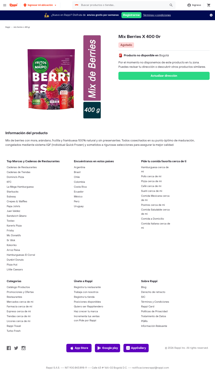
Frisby (10, 230)
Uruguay (78, 206)
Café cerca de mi (151, 186)
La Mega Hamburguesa (20, 186)
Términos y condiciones (157, 15)
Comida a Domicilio (152, 218)
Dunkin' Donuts (15, 259)
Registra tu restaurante (87, 287)
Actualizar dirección (164, 76)
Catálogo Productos (18, 287)
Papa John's (13, 206)
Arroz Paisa (13, 250)
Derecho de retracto (153, 292)
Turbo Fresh (13, 331)
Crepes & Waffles (17, 201)
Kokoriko (12, 245)
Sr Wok (11, 240)
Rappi (7, 27)
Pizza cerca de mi (151, 181)
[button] (40, 5)
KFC (9, 182)
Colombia (79, 182)
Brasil (77, 172)
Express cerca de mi (19, 311)
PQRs (144, 321)
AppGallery (136, 348)
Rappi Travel (14, 326)
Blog (143, 287)
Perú (76, 201)
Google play (107, 348)
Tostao (10, 220)
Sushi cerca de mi (151, 191)
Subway (11, 196)
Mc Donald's (14, 235)
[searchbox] (123, 5)
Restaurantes (14, 297)
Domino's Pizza (15, 177)
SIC (143, 297)
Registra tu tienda (84, 297)
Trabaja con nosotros (86, 292)
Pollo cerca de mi (151, 176)
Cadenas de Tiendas (18, 172)
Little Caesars (15, 269)
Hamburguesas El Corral (21, 255)
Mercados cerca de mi (20, 301)
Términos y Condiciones (155, 301)
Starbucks (12, 191)
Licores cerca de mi (18, 321)
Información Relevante (154, 326)
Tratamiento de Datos (153, 316)
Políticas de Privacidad (154, 311)
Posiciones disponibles (87, 301)
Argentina (79, 167)
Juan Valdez (13, 211)
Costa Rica (80, 186)
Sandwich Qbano (17, 216)
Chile (77, 177)
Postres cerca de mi (153, 205)
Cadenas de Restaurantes (22, 167)
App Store (79, 348)
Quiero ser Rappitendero (88, 306)
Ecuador (79, 191)
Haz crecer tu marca (86, 311)
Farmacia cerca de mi (19, 306)
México (78, 196)
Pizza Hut (12, 264)
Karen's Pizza (14, 225)
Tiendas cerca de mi (19, 316)
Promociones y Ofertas (20, 292)
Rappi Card (147, 306)
